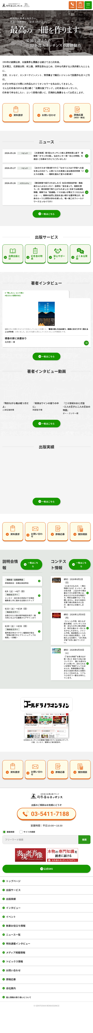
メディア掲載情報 (15, 953)
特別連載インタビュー (18, 944)
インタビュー (13, 908)
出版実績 (11, 899)
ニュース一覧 (13, 935)
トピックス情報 (14, 962)
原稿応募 (11, 980)
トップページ (13, 882)
